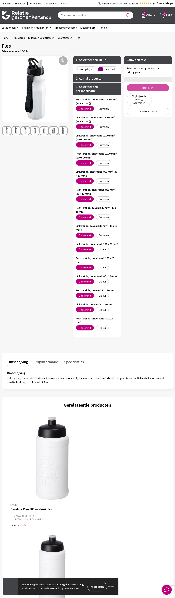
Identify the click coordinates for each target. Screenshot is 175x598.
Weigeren (111, 586)
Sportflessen (65, 37)
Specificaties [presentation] (70, 361)
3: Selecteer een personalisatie (87, 89)
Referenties (99, 552)
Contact (97, 537)
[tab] (17, 362)
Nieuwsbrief (57, 542)
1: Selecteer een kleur (91, 60)
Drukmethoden (58, 552)
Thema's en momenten (35, 27)
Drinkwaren (18, 37)
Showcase (97, 542)
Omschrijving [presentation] (17, 361)
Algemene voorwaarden (148, 537)
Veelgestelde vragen (61, 547)
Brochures (98, 547)
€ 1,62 (58, 474)
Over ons (55, 537)
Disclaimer (141, 547)
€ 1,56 (18, 474)
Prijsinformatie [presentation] (44, 361)
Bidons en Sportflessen (41, 37)
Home (5, 37)
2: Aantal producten (89, 78)
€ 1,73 (99, 474)
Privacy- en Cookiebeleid (148, 542)
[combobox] (95, 15)
